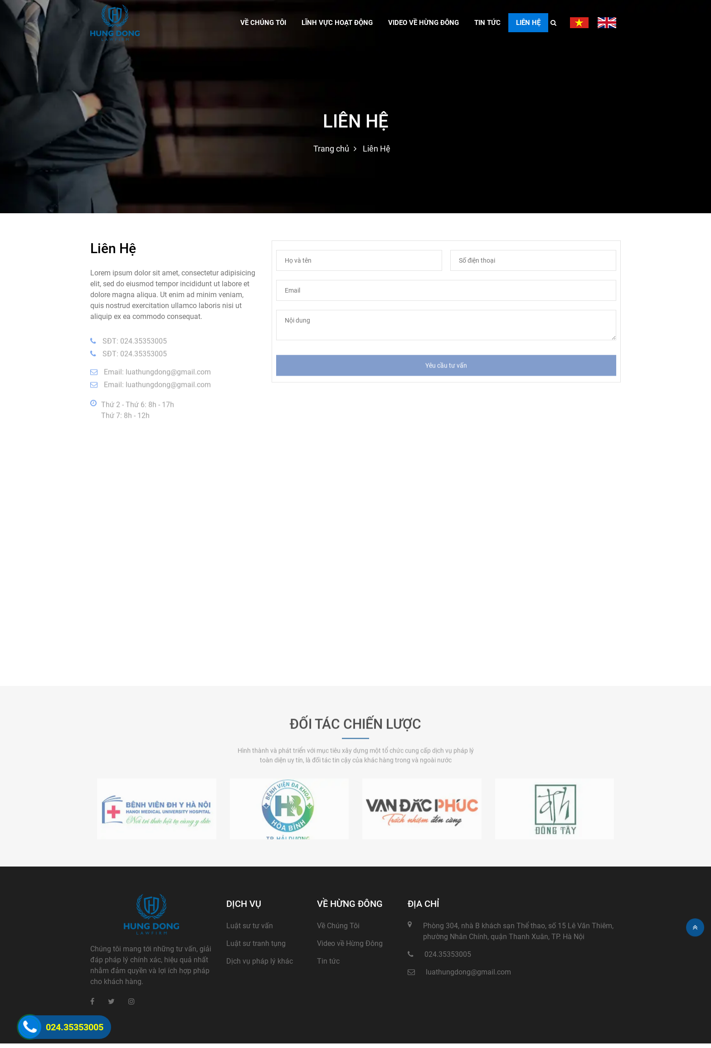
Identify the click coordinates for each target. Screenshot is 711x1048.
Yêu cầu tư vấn (446, 367)
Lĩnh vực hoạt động (337, 23)
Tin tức (487, 23)
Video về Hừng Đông (350, 943)
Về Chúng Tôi (338, 925)
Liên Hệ (528, 23)
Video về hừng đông (423, 23)
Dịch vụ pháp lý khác (259, 961)
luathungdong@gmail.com (168, 374)
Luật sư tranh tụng (256, 943)
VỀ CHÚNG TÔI (263, 23)
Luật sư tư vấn (249, 925)
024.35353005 (143, 343)
